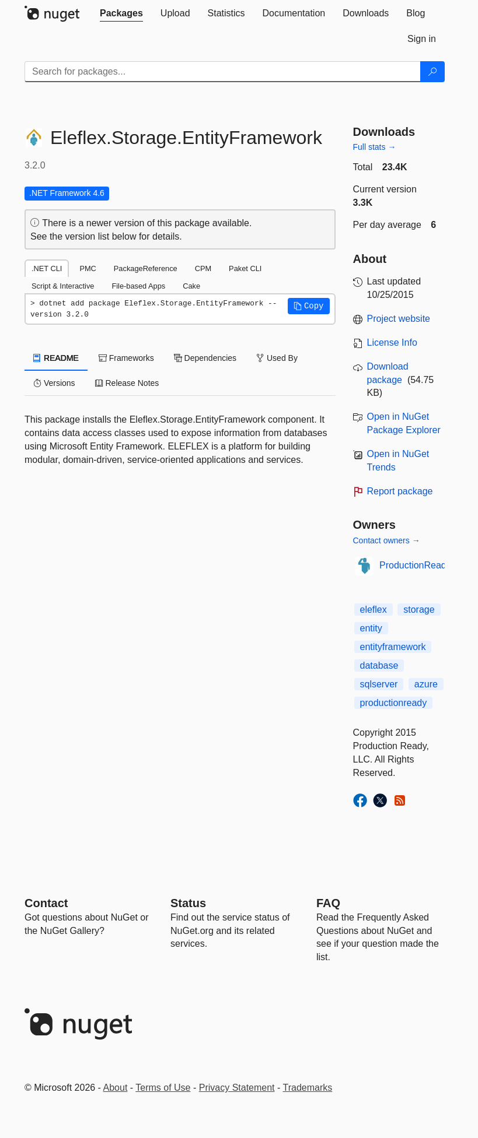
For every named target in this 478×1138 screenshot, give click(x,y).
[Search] (432, 71)
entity (371, 628)
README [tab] (56, 358)
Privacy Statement (237, 1088)
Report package (400, 491)
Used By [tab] (277, 358)
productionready (393, 703)
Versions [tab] (54, 383)
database (379, 665)
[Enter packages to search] (223, 71)
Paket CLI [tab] (245, 268)
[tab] (121, 13)
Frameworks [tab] (126, 358)
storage (418, 609)
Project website (399, 319)
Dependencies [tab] (205, 358)
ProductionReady (415, 565)
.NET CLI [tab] (47, 268)
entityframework (393, 647)
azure (426, 684)
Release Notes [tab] (127, 383)
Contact (46, 903)
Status (188, 903)
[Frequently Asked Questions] (328, 903)
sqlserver (379, 684)
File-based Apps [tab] (138, 286)
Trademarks (308, 1088)
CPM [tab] (203, 268)
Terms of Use (162, 1088)
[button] (309, 306)
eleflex (373, 609)
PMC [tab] (87, 268)
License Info (392, 342)
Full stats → (374, 147)
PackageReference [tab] (145, 268)
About (115, 1088)
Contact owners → (386, 540)
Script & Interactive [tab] (63, 286)
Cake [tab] (191, 286)
